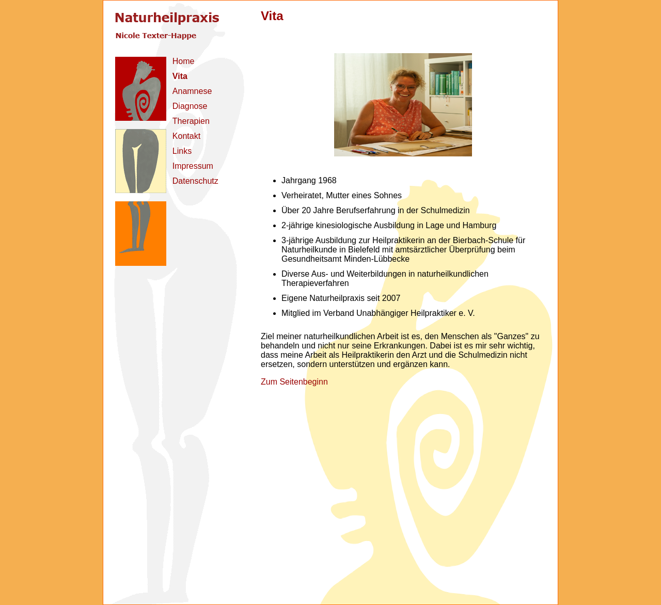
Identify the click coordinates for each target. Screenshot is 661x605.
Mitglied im (301, 313)
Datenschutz (195, 181)
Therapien (191, 121)
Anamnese (192, 91)
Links (182, 151)
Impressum (192, 166)
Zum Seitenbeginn (294, 381)
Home (183, 61)
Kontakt (186, 136)
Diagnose (190, 106)
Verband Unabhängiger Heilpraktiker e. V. (399, 313)
